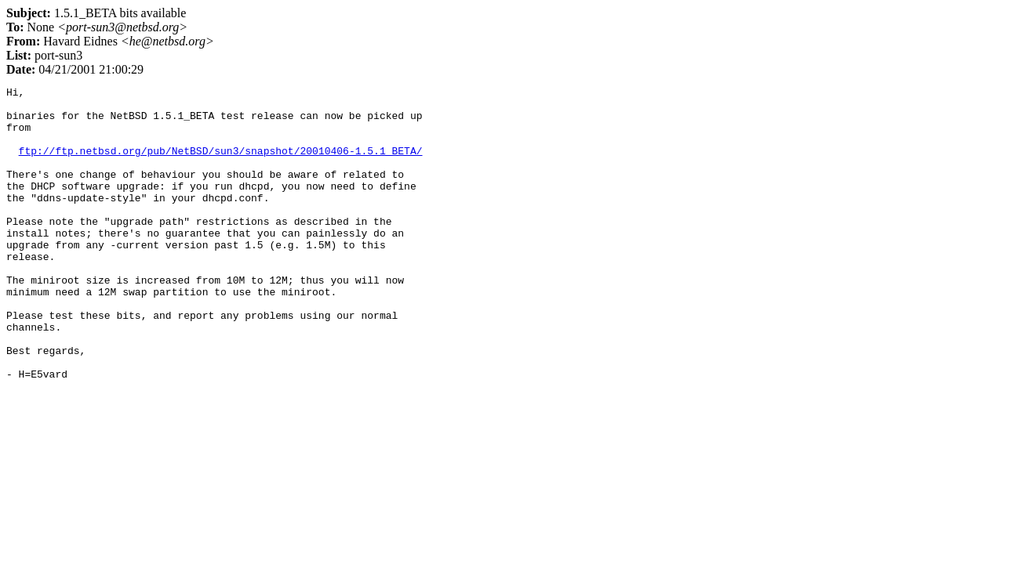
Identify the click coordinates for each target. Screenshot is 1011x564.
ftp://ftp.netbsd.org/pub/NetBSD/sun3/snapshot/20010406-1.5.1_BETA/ (221, 164)
